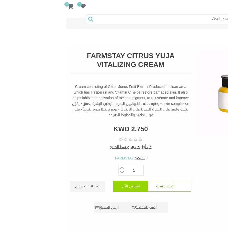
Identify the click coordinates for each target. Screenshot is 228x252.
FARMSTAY (61, 158)
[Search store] (100, 19)
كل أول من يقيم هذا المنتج (68, 147)
